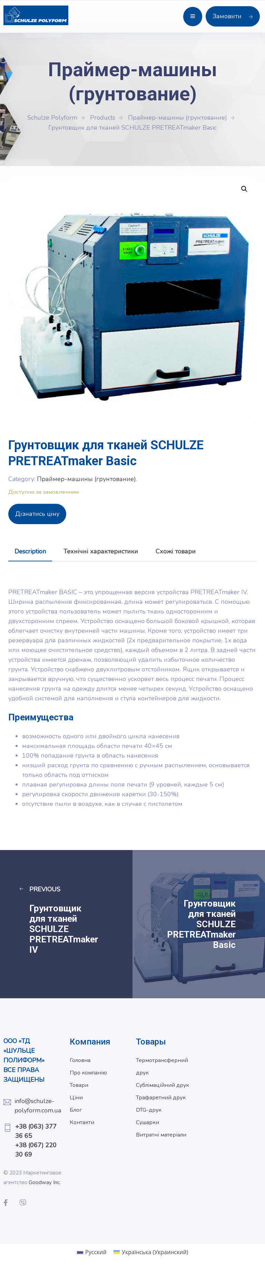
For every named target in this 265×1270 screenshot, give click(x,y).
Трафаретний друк (161, 1097)
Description (30, 551)
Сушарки (147, 1122)
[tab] (30, 551)
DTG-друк (148, 1110)
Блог (76, 1110)
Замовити (233, 16)
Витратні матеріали (161, 1135)
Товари (79, 1085)
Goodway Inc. (45, 1182)
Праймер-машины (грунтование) (86, 479)
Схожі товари (176, 551)
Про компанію (88, 1073)
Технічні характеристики (100, 551)
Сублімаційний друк (162, 1085)
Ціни (76, 1097)
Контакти (82, 1122)
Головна (80, 1060)
